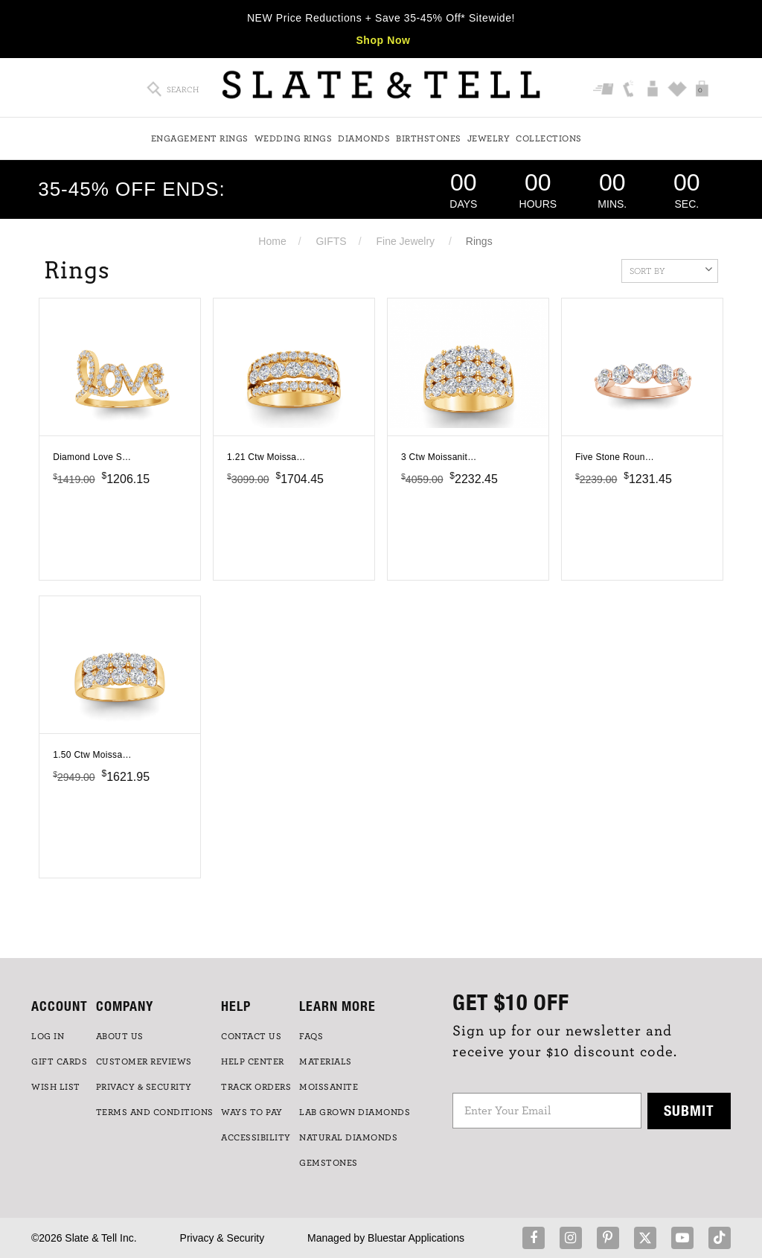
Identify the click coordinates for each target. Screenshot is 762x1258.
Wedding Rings (293, 138)
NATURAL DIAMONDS (348, 1137)
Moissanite (328, 1086)
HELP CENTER (252, 1061)
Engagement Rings (200, 138)
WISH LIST (55, 1086)
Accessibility (256, 1137)
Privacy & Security (222, 1238)
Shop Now (383, 40)
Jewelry (488, 138)
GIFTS (331, 241)
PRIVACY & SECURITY (144, 1086)
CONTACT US (251, 1036)
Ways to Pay (252, 1112)
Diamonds (364, 138)
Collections (549, 138)
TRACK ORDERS (256, 1086)
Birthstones (428, 138)
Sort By (671, 269)
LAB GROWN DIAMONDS (354, 1112)
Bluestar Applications (416, 1238)
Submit (689, 1110)
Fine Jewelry (405, 241)
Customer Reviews (144, 1061)
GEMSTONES (328, 1162)
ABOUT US (120, 1036)
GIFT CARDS (59, 1061)
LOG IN (47, 1036)
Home (272, 241)
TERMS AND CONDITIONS (155, 1112)
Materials (325, 1061)
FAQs (311, 1036)
